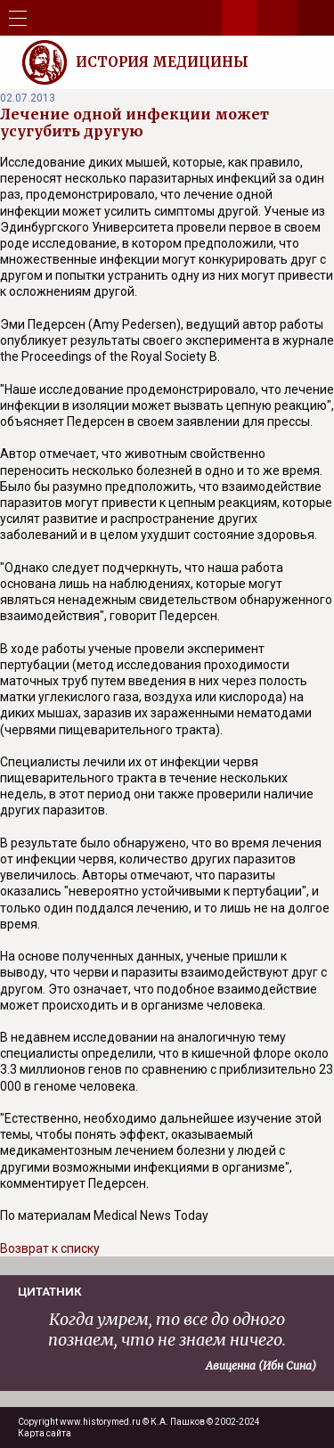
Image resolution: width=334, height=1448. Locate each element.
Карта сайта (44, 1433)
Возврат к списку (50, 1248)
